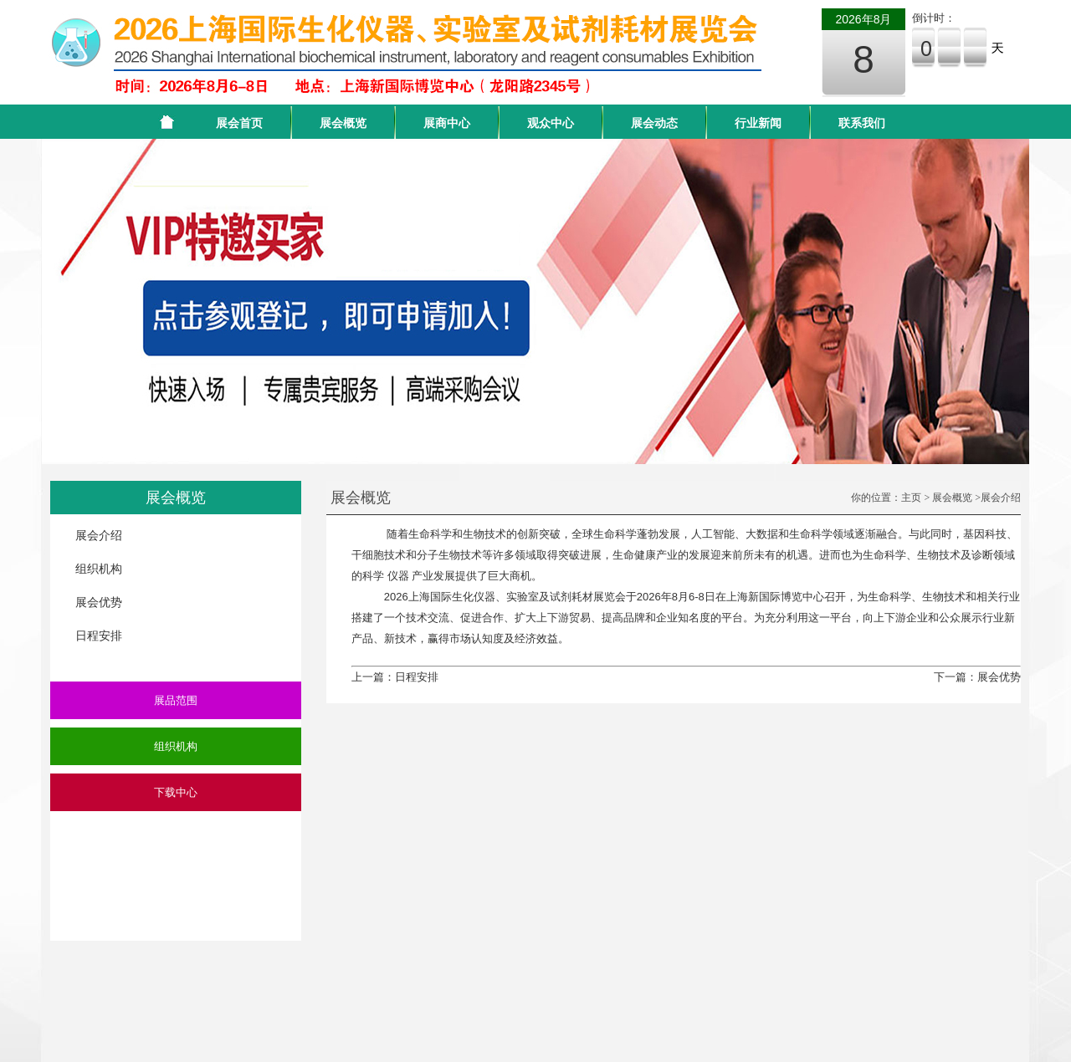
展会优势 (98, 602)
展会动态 (654, 123)
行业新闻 (758, 123)
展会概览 (343, 123)
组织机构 (98, 568)
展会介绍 (98, 535)
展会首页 (239, 123)
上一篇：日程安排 (394, 677)
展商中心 (446, 123)
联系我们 (861, 123)
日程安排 (98, 635)
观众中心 (550, 123)
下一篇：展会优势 (977, 677)
